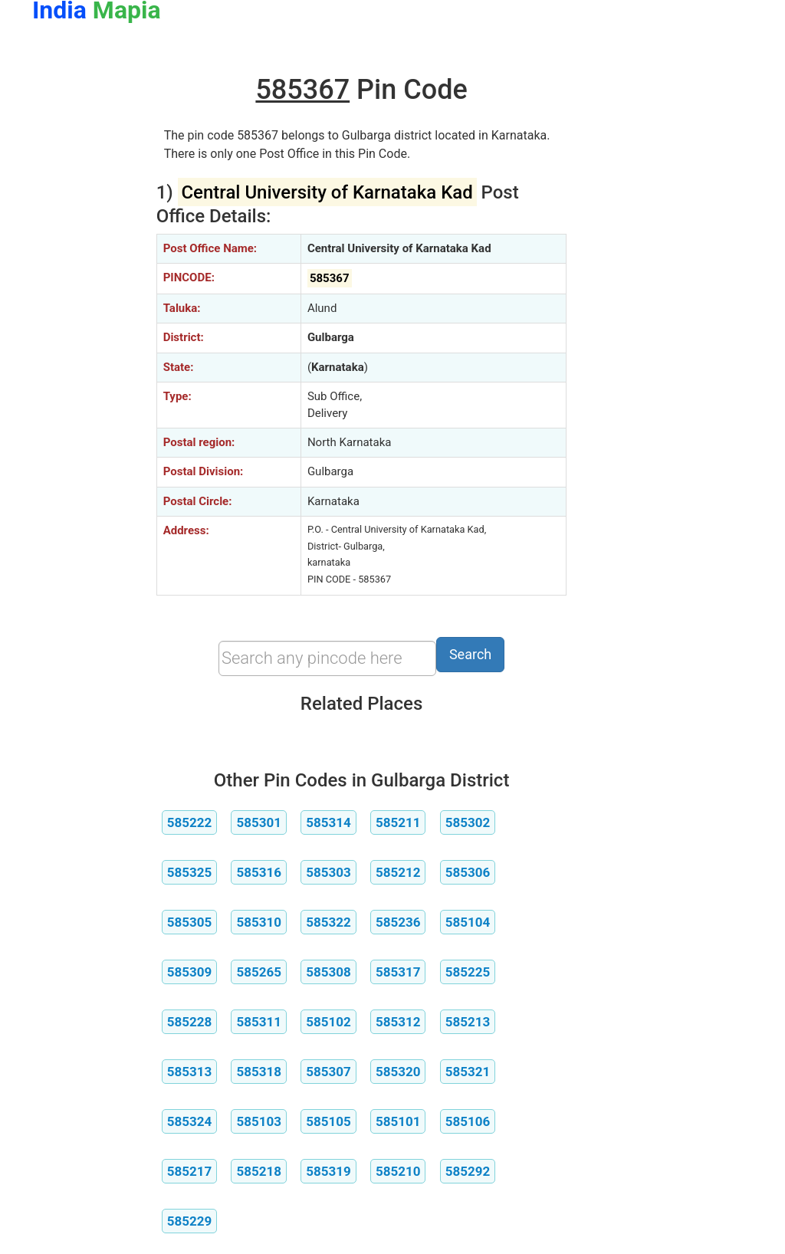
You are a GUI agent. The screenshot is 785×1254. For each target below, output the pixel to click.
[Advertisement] (82, 290)
